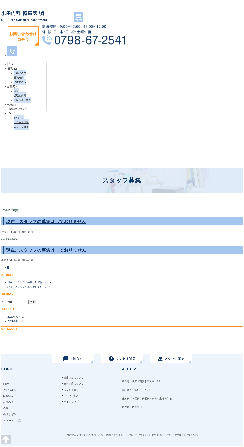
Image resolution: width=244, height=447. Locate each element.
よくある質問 (21, 122)
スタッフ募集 (21, 127)
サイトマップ (71, 401)
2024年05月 (14, 321)
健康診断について (74, 377)
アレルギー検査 (22, 100)
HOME (11, 64)
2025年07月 (14, 316)
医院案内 (19, 77)
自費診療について (17, 109)
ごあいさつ (20, 73)
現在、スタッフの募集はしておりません (46, 221)
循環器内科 (20, 95)
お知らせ (19, 118)
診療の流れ (20, 82)
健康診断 (12, 104)
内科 (16, 91)
